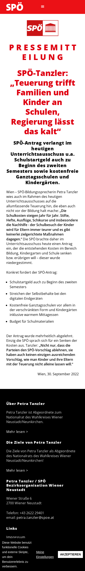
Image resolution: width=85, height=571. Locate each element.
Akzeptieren (70, 554)
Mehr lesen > (17, 431)
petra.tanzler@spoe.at (35, 517)
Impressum (15, 537)
